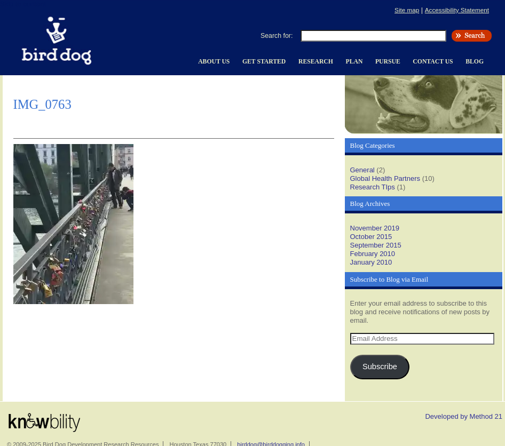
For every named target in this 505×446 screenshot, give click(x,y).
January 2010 (371, 262)
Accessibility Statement (457, 9)
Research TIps (372, 187)
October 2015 (371, 237)
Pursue (387, 61)
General (362, 170)
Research (315, 61)
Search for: (277, 35)
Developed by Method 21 (463, 416)
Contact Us (433, 61)
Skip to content (23, 4)
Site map (406, 9)
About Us (214, 61)
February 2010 (373, 254)
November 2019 (375, 228)
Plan (354, 61)
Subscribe (379, 366)
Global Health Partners (385, 178)
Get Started (264, 61)
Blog (474, 61)
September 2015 (375, 245)
